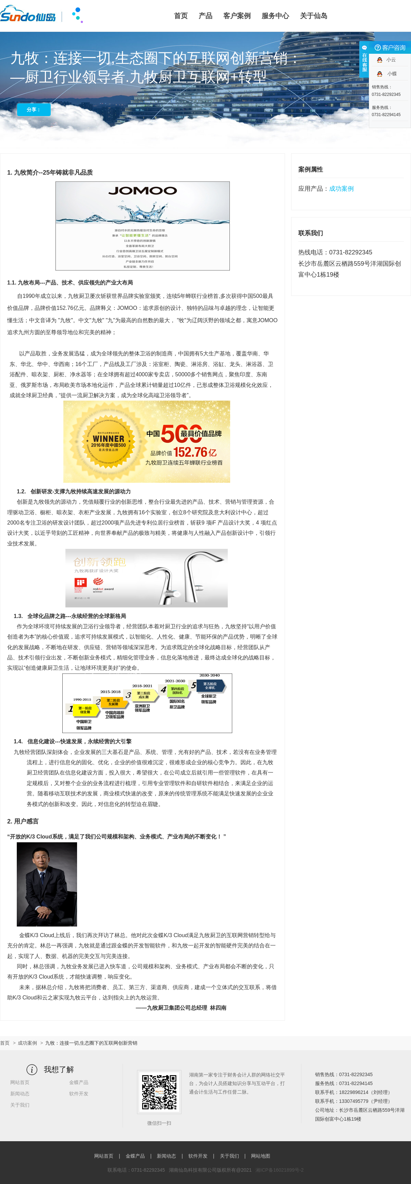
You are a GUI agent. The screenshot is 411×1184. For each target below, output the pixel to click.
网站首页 (19, 1082)
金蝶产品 (78, 1082)
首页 (181, 16)
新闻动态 (19, 1093)
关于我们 (19, 1105)
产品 (205, 16)
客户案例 (237, 16)
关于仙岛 (313, 16)
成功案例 (27, 1043)
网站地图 (260, 1156)
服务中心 (275, 16)
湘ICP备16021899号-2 (279, 1170)
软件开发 (78, 1093)
